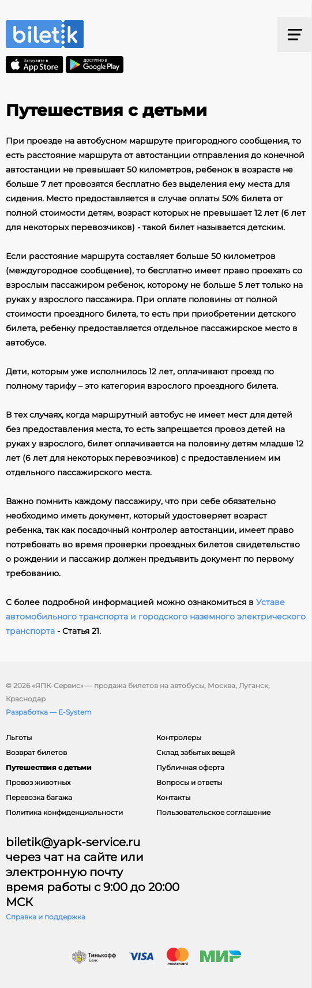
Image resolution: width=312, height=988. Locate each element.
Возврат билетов (36, 752)
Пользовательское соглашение (213, 812)
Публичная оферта (190, 767)
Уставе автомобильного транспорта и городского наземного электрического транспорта (156, 616)
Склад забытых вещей (195, 752)
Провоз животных (38, 782)
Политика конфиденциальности (64, 812)
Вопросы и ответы (189, 782)
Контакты (173, 797)
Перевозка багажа (39, 797)
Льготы (19, 737)
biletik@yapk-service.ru (73, 842)
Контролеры (178, 737)
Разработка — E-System (49, 712)
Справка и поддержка (45, 916)
